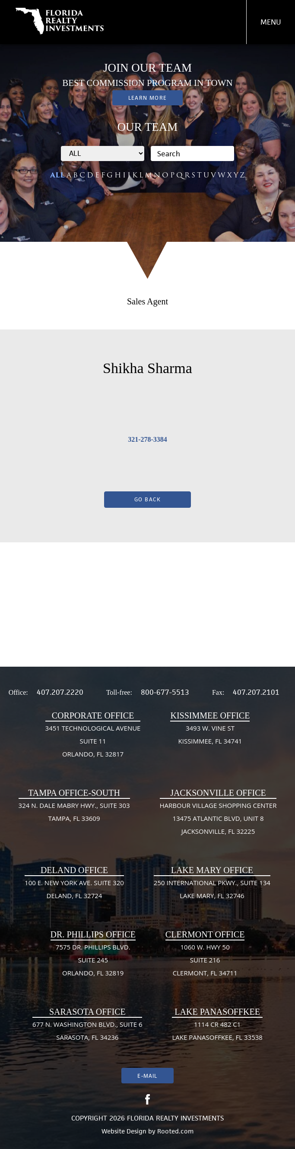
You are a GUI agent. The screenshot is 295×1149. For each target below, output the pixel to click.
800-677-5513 (165, 692)
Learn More (147, 97)
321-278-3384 (147, 439)
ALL (57, 175)
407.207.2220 (60, 692)
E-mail (147, 1075)
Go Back (147, 499)
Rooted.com (175, 1131)
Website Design (124, 1131)
